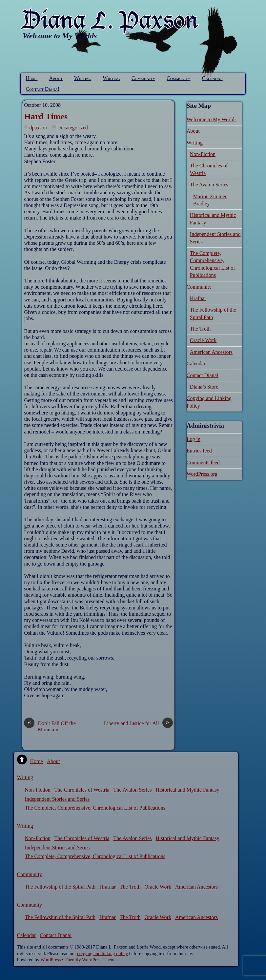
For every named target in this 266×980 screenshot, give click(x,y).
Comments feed (203, 462)
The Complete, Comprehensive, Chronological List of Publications (95, 808)
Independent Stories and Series (57, 799)
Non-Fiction (202, 154)
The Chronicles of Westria (82, 790)
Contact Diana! (42, 89)
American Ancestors (211, 352)
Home (31, 78)
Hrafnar (198, 298)
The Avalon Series (209, 184)
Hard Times (46, 116)
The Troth (200, 329)
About (56, 78)
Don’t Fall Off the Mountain (49, 726)
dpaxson (38, 127)
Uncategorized (72, 127)
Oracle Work (203, 340)
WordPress (50, 959)
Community (143, 78)
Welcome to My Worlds (211, 119)
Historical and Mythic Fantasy (187, 790)
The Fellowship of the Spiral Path (60, 887)
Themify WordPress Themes (91, 959)
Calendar (212, 78)
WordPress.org (202, 474)
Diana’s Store (204, 387)
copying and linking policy (102, 953)
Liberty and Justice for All (138, 723)
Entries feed (199, 450)
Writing (82, 78)
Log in (193, 439)
